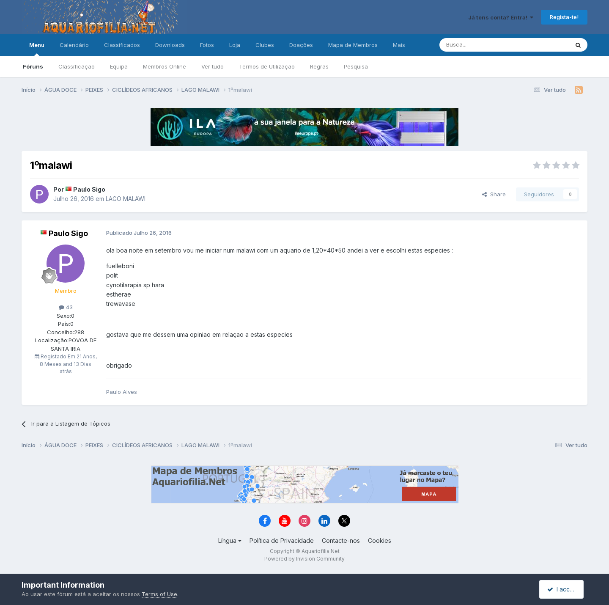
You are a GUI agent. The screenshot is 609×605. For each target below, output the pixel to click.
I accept (563, 589)
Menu (36, 48)
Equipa (119, 66)
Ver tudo (212, 66)
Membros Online (164, 66)
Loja (234, 44)
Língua (229, 540)
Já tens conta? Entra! (500, 17)
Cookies (379, 540)
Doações (301, 44)
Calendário (74, 44)
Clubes (264, 44)
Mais (399, 44)
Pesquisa (356, 66)
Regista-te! (564, 17)
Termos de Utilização (267, 66)
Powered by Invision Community (304, 559)
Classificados (122, 44)
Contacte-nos (341, 540)
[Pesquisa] (482, 45)
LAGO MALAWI (125, 198)
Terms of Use (159, 594)
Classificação (76, 66)
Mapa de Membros (353, 44)
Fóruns (33, 66)
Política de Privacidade (282, 540)
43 (66, 307)
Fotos (207, 44)
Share (494, 194)
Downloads (170, 44)
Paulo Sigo (89, 189)
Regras (319, 66)
